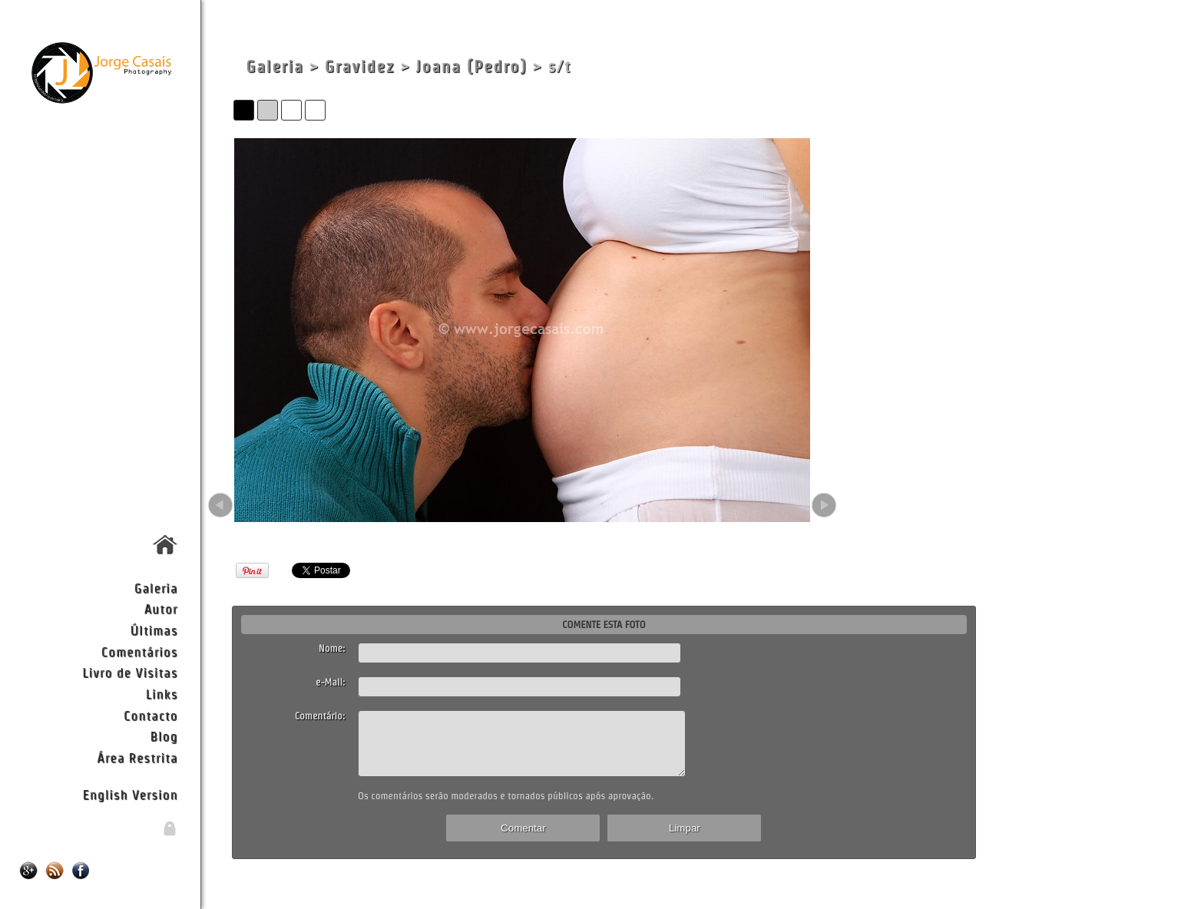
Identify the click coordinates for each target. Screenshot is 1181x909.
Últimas (154, 630)
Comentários (139, 651)
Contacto (150, 715)
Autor (161, 608)
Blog (164, 736)
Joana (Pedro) (472, 66)
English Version (129, 794)
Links (162, 693)
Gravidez (360, 66)
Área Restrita (137, 757)
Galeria (156, 587)
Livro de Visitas (129, 672)
